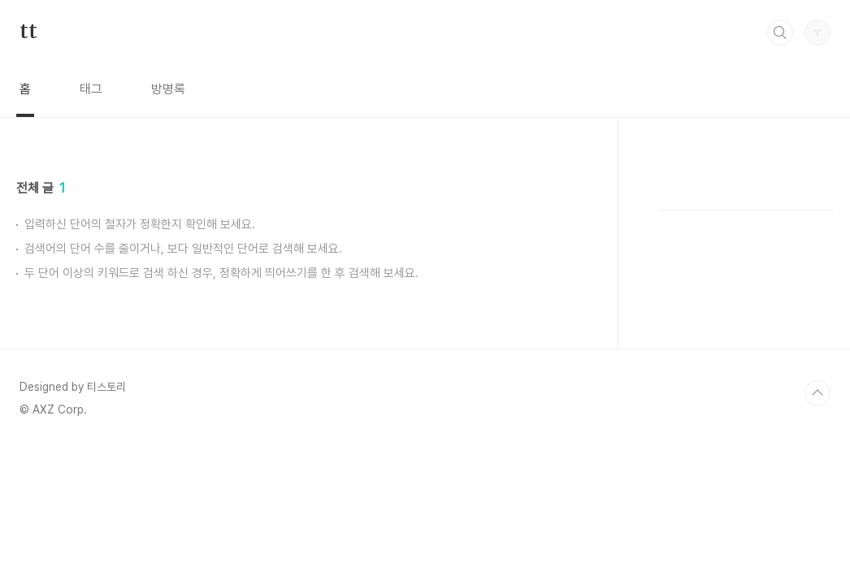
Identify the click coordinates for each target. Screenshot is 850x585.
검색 (780, 32)
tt (28, 31)
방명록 (168, 89)
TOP (817, 393)
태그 (91, 89)
